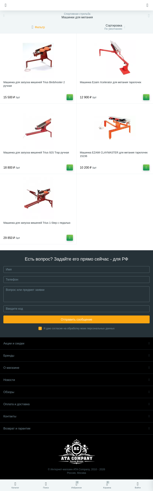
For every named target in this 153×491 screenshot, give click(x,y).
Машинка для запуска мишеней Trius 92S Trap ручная (36, 152)
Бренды (76, 355)
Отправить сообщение (76, 319)
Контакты (76, 416)
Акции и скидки (76, 343)
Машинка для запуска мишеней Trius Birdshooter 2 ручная (34, 84)
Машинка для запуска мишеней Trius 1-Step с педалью (36, 222)
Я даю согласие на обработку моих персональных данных (79, 328)
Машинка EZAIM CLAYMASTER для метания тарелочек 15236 (114, 154)
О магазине (76, 367)
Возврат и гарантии (76, 428)
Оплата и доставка (76, 404)
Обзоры (76, 392)
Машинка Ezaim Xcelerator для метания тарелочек (110, 82)
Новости (76, 379)
